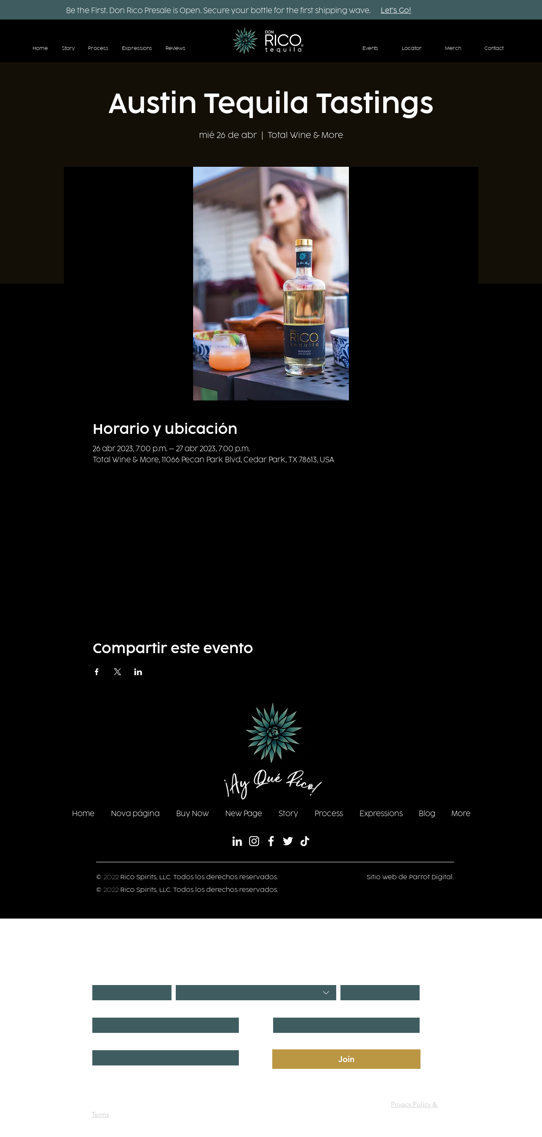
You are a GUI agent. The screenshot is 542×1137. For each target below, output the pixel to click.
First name (107, 1009)
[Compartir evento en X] (117, 671)
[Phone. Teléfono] (163, 1057)
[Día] (129, 992)
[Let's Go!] (396, 11)
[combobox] (256, 992)
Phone (102, 1042)
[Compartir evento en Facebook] (97, 671)
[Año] (377, 992)
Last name (288, 1009)
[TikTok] (305, 841)
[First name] (163, 1025)
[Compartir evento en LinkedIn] (138, 671)
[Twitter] (288, 841)
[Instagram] (254, 841)
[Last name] (344, 1025)
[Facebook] (271, 841)
